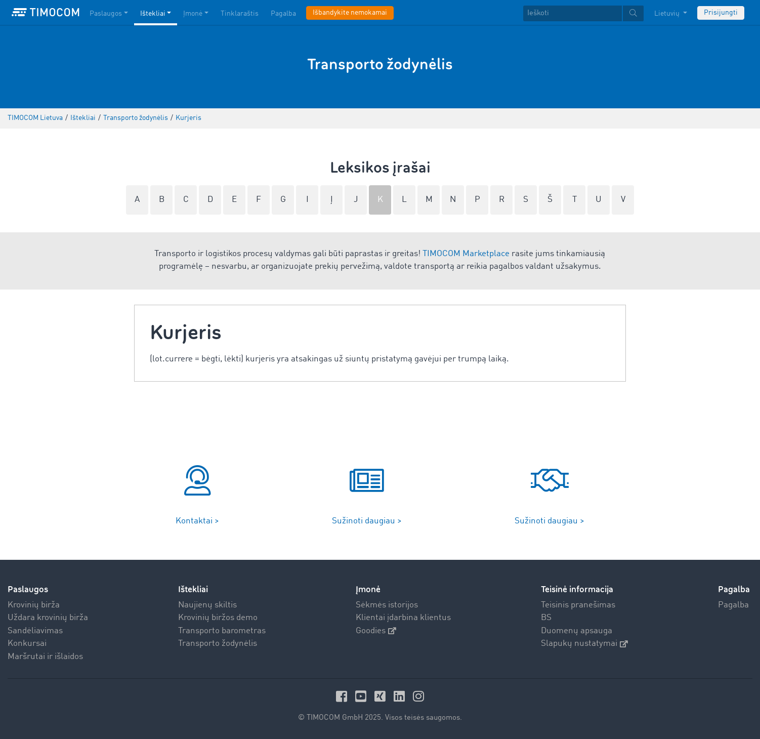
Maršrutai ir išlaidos (45, 656)
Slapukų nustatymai (584, 643)
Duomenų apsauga (576, 631)
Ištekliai (193, 589)
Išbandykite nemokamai (350, 12)
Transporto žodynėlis (217, 643)
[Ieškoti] (572, 13)
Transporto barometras (222, 631)
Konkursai (27, 643)
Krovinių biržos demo (218, 617)
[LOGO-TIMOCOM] (45, 12)
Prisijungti (721, 12)
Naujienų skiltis (207, 605)
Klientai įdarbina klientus (403, 617)
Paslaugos (28, 589)
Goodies (376, 631)
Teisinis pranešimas (578, 605)
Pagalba (733, 605)
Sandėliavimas (35, 631)
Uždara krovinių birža (48, 617)
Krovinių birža (34, 605)
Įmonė (368, 589)
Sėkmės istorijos (387, 605)
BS (546, 617)
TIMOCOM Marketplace (466, 254)
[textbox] (583, 13)
